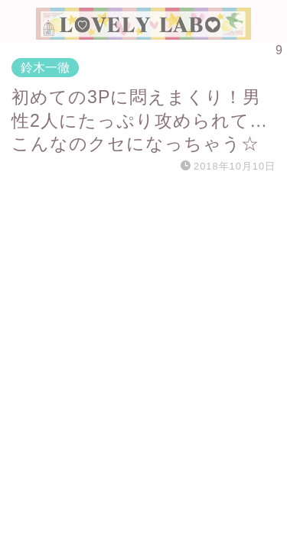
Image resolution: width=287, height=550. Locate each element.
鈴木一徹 (45, 67)
